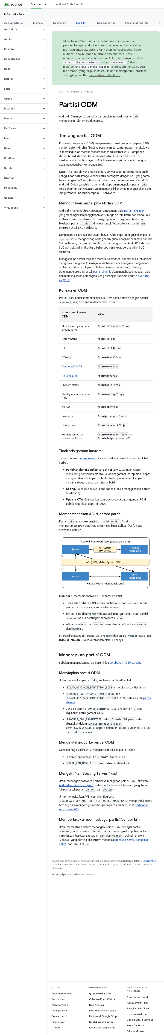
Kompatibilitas (106, 22)
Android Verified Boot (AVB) (76, 785)
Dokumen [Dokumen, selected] (36, 4)
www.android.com (137, 1014)
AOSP (62, 91)
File (70, 375)
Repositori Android (62, 993)
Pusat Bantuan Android (139, 997)
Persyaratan (58, 999)
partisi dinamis (102, 272)
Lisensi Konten (148, 860)
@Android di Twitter (100, 993)
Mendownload (60, 1004)
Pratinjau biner (60, 1010)
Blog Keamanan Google (102, 1010)
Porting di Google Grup (102, 1027)
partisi (134, 211)
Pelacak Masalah (136, 1031)
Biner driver (58, 1021)
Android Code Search (69, 4)
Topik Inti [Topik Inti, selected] (81, 22)
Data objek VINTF (72, 366)
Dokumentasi (14, 14)
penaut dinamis (124, 840)
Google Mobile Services (140, 1019)
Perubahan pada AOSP (104, 75)
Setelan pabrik (60, 1016)
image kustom (88, 458)
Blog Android (96, 1004)
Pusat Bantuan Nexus (138, 1008)
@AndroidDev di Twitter (102, 999)
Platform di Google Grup (103, 1016)
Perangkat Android (136, 22)
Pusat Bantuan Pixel (137, 1002)
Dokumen (74, 91)
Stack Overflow (135, 1025)
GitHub (56, 1027)
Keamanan (59, 22)
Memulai (38, 22)
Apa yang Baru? (13, 22)
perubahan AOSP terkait (125, 663)
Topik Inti (88, 91)
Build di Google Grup (101, 1021)
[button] (21, 29)
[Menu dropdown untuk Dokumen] (47, 4)
